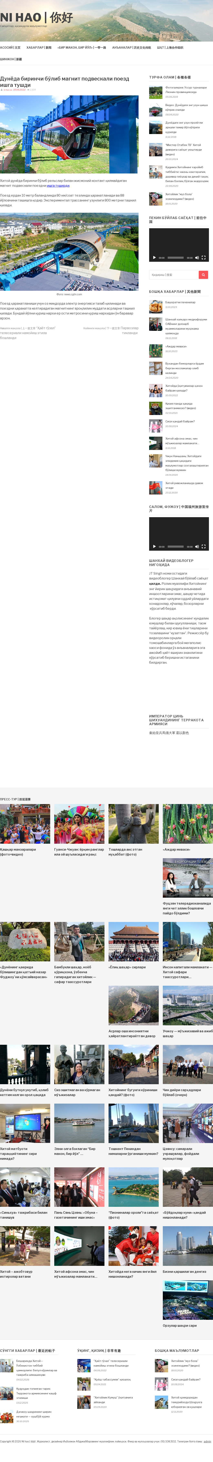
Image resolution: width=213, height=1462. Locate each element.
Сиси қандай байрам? (180, 421)
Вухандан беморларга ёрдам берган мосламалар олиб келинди (184, 368)
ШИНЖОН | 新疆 (11, 59)
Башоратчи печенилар (180, 302)
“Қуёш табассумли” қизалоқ (112, 1379)
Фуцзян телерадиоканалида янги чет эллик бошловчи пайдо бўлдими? (187, 908)
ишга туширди (58, 186)
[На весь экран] (204, 258)
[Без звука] (197, 258)
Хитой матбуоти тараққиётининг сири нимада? (18, 1154)
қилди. (155, 584)
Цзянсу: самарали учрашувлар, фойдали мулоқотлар (181, 1154)
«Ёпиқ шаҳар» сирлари (127, 967)
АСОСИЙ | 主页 (10, 47)
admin (207, 1441)
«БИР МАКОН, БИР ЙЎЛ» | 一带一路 (82, 47)
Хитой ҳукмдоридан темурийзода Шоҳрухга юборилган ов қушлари (186, 1402)
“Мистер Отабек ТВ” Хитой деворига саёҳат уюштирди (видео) (183, 149)
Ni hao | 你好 (36, 17)
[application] (179, 245)
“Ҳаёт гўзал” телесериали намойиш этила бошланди (28, 333)
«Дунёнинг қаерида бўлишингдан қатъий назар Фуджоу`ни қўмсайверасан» (23, 972)
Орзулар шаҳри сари (180, 1326)
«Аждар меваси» (176, 346)
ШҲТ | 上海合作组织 (170, 47)
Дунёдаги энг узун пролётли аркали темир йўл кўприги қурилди (184, 127)
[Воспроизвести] (154, 258)
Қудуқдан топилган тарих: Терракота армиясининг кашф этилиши (36, 1393)
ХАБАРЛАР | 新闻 (39, 47)
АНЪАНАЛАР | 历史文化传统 (131, 47)
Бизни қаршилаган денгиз (184, 1272)
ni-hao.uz (7, 90)
